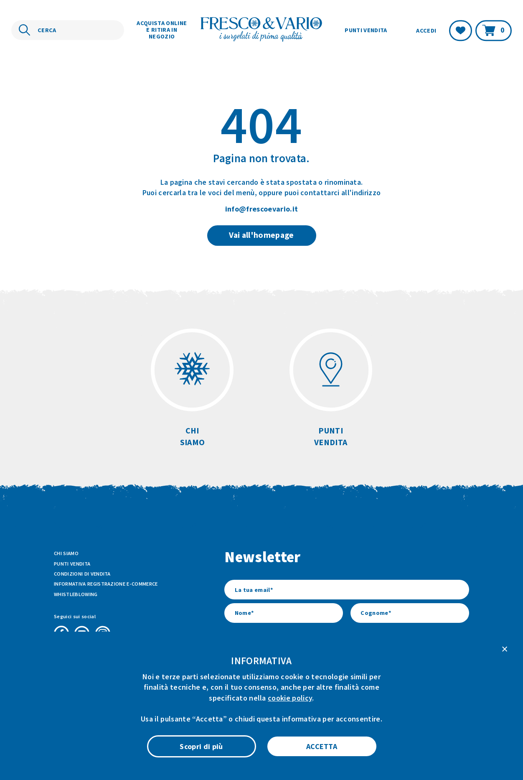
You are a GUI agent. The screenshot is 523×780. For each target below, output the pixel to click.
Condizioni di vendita (82, 574)
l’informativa (330, 670)
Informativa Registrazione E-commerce (106, 584)
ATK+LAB (126, 761)
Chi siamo (66, 553)
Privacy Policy (336, 742)
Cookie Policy (292, 742)
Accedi (426, 30)
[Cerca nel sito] (67, 30)
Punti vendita (366, 30)
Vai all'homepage (261, 235)
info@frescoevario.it (261, 209)
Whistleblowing (75, 594)
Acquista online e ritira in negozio (162, 29)
